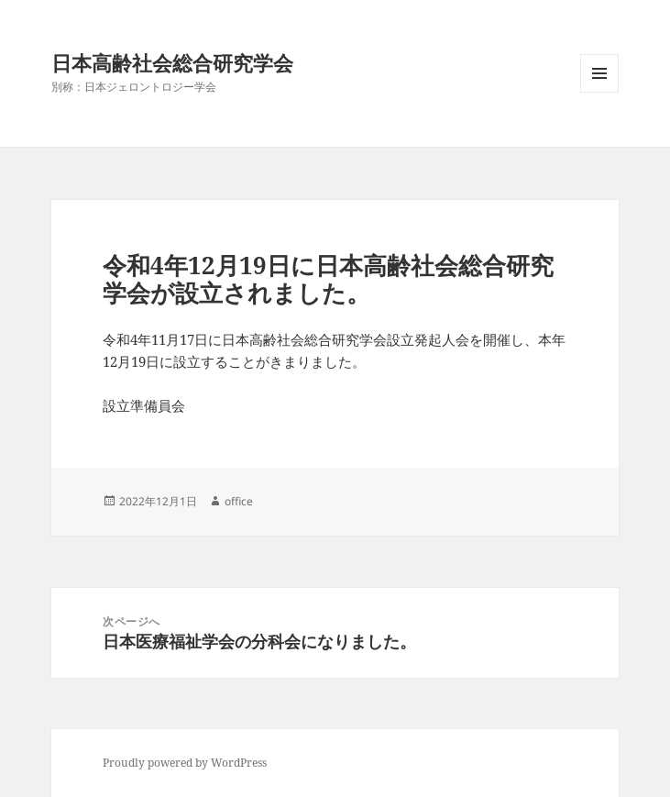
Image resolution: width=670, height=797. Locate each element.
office (239, 501)
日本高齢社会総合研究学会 (172, 62)
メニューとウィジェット (599, 92)
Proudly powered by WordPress (185, 762)
